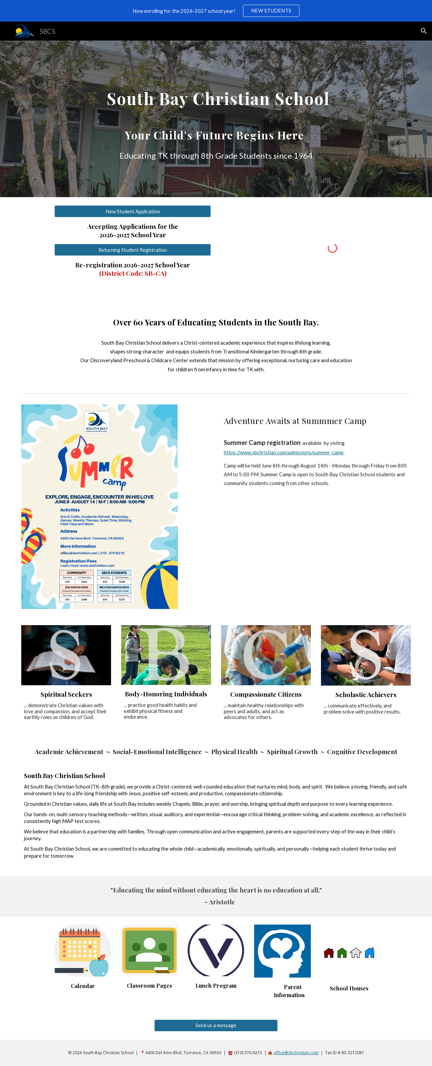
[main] (216, 119)
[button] (424, 31)
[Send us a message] (216, 1025)
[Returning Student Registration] (133, 250)
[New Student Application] (133, 211)
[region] (216, 11)
